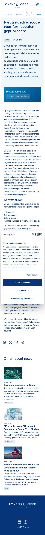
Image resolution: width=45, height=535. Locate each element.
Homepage (8, 15)
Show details (32, 275)
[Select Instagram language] (25, 522)
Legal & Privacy (22, 527)
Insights (19, 15)
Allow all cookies (22, 282)
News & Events (29, 14)
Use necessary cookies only (22, 298)
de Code (20, 117)
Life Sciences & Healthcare (18, 96)
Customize (23, 290)
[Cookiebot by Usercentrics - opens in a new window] (32, 234)
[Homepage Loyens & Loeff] (16, 5)
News (39, 15)
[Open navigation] (42, 5)
